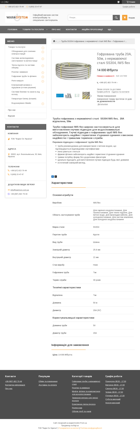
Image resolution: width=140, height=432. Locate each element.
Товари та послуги (33, 29)
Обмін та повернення (48, 381)
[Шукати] (116, 17)
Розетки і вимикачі (20, 72)
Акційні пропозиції (92, 29)
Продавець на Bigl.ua (70, 426)
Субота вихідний (112, 399)
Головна (12, 29)
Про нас (56, 29)
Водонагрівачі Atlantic (21, 103)
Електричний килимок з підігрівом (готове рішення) (24, 86)
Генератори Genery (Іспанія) (24, 99)
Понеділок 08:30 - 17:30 (115, 381)
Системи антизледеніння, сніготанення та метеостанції (24, 59)
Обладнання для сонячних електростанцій (24, 52)
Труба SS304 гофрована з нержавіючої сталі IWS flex (86, 41)
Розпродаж (77, 408)
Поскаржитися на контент (69, 428)
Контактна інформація (15, 385)
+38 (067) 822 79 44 (13, 381)
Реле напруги (17, 81)
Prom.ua (83, 423)
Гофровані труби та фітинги (24, 76)
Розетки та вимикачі (81, 388)
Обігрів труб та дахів (81, 411)
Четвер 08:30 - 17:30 (114, 392)
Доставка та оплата (48, 385)
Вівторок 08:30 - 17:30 (115, 385)
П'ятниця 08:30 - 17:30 (114, 396)
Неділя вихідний (112, 403)
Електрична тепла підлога (83, 404)
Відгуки (11, 116)
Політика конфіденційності (91, 428)
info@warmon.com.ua (20, 190)
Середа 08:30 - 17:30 (114, 388)
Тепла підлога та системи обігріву (23, 66)
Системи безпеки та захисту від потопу (26, 93)
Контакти (71, 29)
